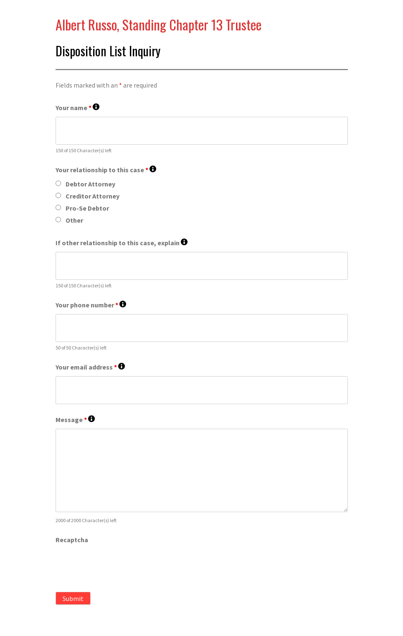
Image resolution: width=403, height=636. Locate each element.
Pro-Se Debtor (87, 208)
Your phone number (91, 305)
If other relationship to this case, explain (122, 243)
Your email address (90, 367)
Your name (77, 107)
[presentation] (119, 565)
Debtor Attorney (90, 184)
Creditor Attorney (92, 196)
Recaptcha (72, 539)
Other (74, 220)
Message (75, 419)
